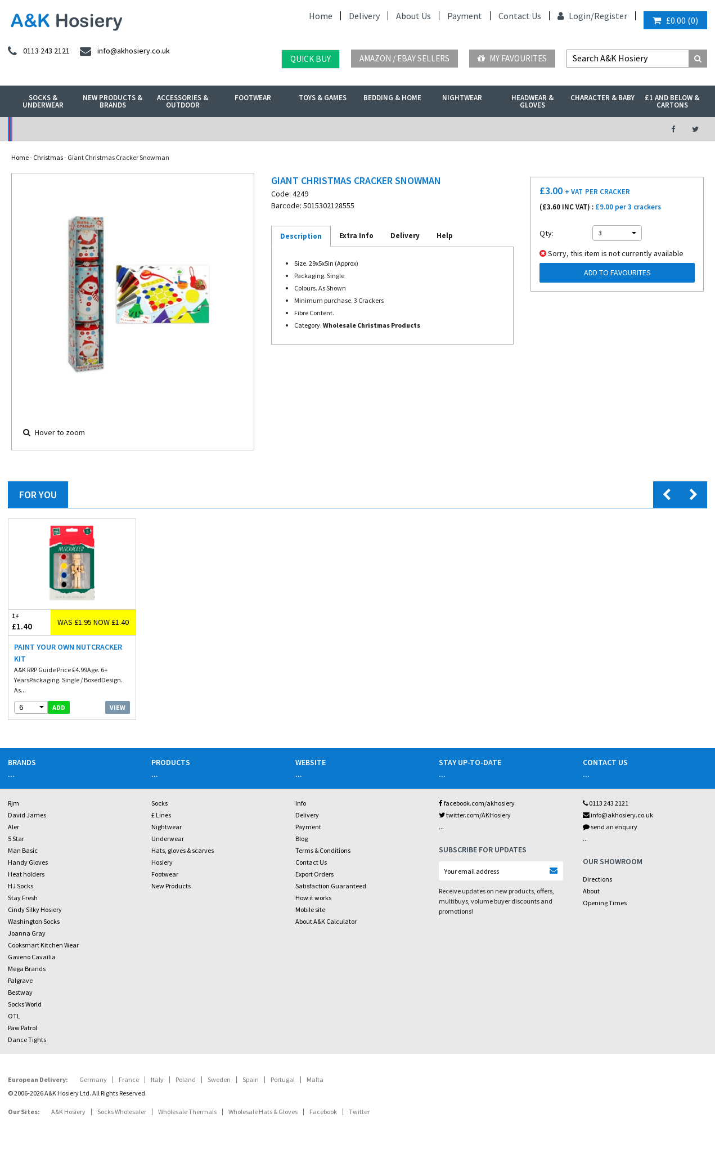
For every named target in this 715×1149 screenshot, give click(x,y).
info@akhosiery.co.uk (618, 815)
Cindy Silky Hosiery (35, 909)
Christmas (48, 157)
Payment (464, 15)
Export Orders (314, 874)
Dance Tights (27, 1039)
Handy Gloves (28, 862)
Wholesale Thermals (187, 1111)
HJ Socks (20, 886)
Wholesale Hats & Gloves (263, 1111)
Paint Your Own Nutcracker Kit (68, 653)
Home (320, 15)
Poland (186, 1079)
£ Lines (161, 815)
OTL (14, 1016)
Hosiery (162, 862)
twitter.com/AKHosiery (475, 815)
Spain (250, 1079)
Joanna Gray (27, 933)
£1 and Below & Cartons (672, 101)
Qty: (546, 233)
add (58, 707)
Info (300, 803)
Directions (597, 879)
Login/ (575, 15)
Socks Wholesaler (121, 1111)
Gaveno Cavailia (32, 957)
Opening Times (605, 902)
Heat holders (26, 874)
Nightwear (462, 97)
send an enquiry (610, 826)
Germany (93, 1079)
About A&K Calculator (326, 921)
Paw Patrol (22, 1027)
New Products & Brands (112, 101)
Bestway (20, 992)
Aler (13, 826)
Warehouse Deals (410, 129)
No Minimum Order (88, 129)
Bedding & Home (392, 97)
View (117, 707)
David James (27, 815)
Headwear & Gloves (532, 101)
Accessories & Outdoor (182, 101)
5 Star (16, 838)
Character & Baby (602, 97)
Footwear (253, 97)
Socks (159, 803)
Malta (315, 1079)
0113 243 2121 (605, 803)
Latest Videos (571, 129)
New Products (171, 886)
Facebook (323, 1111)
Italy (157, 1079)
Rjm (13, 803)
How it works (313, 897)
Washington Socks (34, 921)
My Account (249, 129)
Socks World (25, 1004)
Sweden (219, 1079)
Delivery (364, 15)
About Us (413, 15)
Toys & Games (323, 97)
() (675, 20)
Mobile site (310, 909)
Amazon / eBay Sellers (404, 58)
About (591, 891)
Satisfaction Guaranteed (330, 886)
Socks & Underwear (43, 101)
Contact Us (519, 15)
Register (610, 15)
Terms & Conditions (322, 850)
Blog (301, 838)
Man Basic (23, 850)
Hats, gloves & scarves (182, 850)
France (129, 1079)
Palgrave (20, 980)
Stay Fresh (23, 897)
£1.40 (29, 621)
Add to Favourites (617, 272)
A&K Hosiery (68, 1111)
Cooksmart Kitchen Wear (43, 945)
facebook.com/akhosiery (477, 803)
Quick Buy (310, 58)
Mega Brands (27, 968)
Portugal (283, 1079)
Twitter (359, 1111)
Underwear (167, 838)
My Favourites (512, 58)
